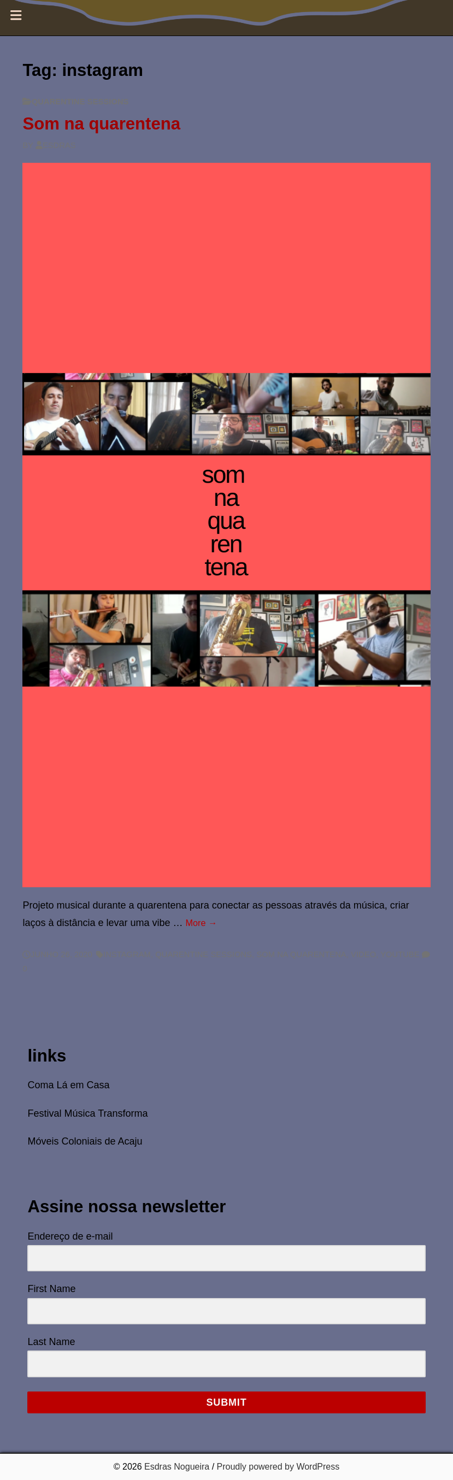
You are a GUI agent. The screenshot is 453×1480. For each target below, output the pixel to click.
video (363, 954)
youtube (399, 954)
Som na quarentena (101, 123)
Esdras (56, 145)
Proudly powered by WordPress (278, 1466)
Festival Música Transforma (87, 1113)
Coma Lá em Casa (68, 1085)
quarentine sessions (80, 101)
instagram (127, 954)
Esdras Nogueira (176, 1466)
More (201, 923)
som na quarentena (301, 954)
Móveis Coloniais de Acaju (84, 1141)
